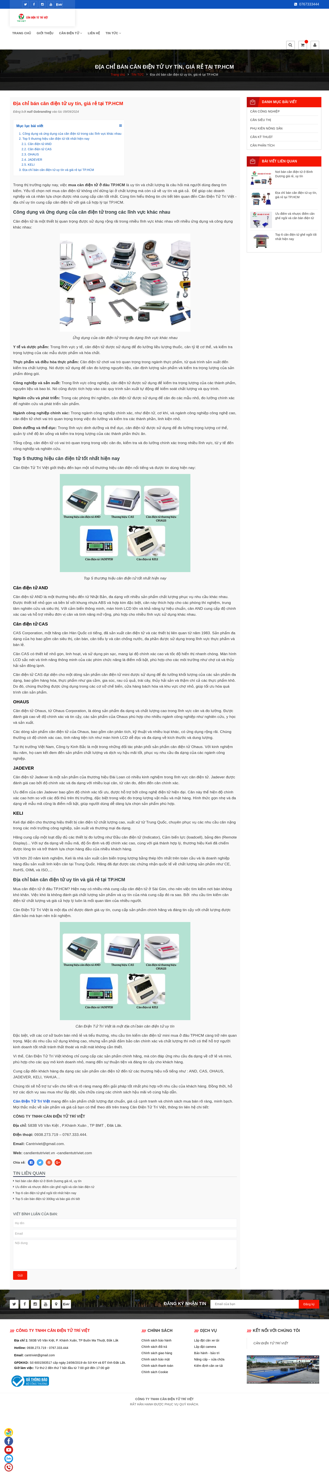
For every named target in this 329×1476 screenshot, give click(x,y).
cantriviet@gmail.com (40, 1335)
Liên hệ (162, 19)
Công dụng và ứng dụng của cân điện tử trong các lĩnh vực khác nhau (72, 113)
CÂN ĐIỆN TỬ (139, 19)
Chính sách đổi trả (154, 1326)
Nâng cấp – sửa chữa (209, 1339)
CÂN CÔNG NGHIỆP (265, 91)
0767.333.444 (58, 1327)
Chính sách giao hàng (156, 1333)
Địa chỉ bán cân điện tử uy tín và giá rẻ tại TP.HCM (58, 150)
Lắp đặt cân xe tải (206, 1320)
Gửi (20, 1255)
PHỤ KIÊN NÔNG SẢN (266, 108)
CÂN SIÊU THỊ (260, 100)
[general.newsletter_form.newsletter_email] (264, 1284)
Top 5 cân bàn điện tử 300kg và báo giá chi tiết (47, 1179)
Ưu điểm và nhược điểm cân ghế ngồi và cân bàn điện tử (54, 1167)
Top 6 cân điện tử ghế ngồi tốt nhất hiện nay (45, 1173)
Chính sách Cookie (154, 1352)
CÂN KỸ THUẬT (261, 117)
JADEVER (35, 139)
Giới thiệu (113, 19)
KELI (31, 144)
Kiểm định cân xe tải (208, 1345)
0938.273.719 (36, 1327)
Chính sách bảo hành (156, 1320)
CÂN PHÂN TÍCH (262, 125)
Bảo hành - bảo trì (207, 1333)
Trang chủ (90, 19)
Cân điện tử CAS (40, 129)
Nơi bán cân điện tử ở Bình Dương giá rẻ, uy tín (48, 1161)
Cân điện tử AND (40, 124)
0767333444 (306, 4)
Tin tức (182, 19)
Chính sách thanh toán (157, 1345)
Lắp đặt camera (205, 1326)
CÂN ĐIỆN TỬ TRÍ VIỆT (270, 1323)
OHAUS (33, 134)
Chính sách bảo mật (155, 1339)
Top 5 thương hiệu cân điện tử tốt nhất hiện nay (55, 118)
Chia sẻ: (19, 1142)
